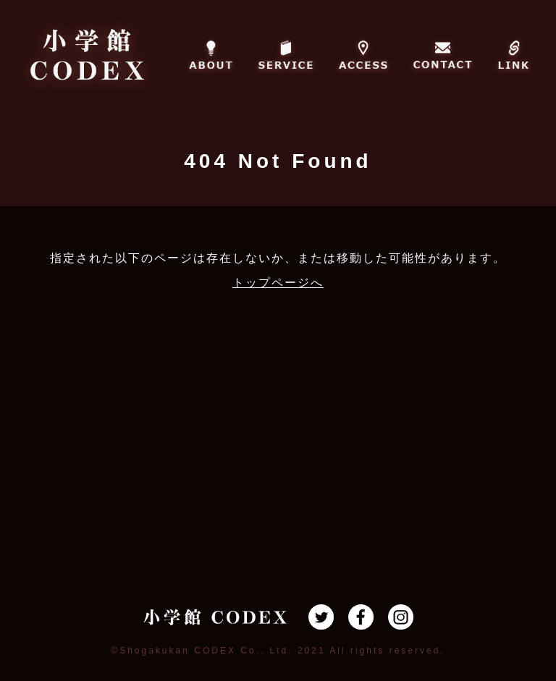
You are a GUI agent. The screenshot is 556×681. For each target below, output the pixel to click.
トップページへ (278, 282)
